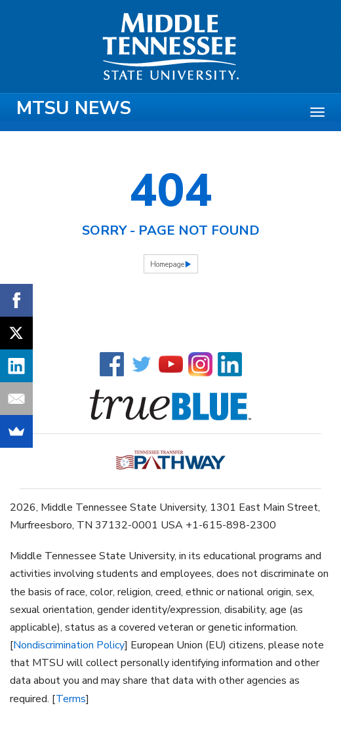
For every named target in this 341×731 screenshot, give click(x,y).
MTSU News (73, 108)
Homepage (167, 264)
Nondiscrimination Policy (69, 645)
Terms (71, 699)
